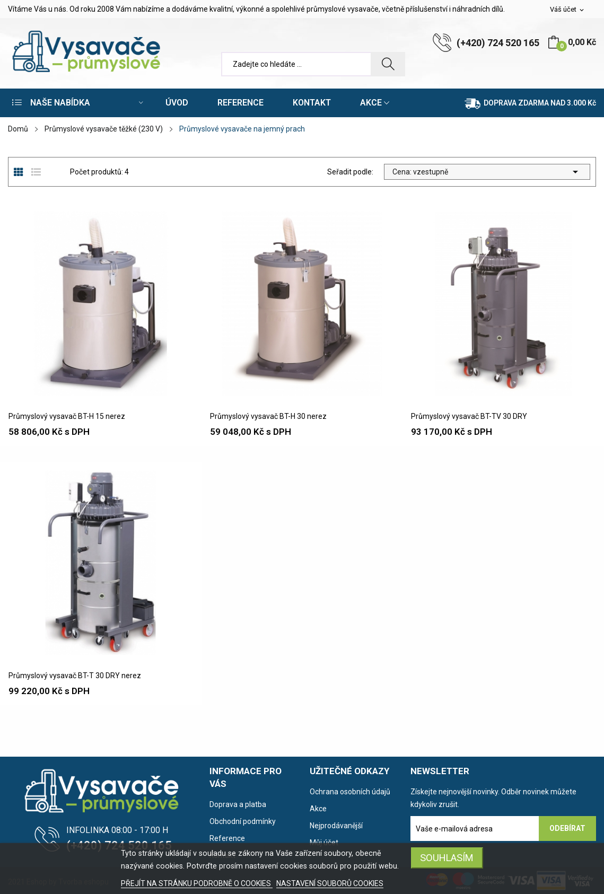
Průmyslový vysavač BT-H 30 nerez (268, 416)
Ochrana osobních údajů (350, 791)
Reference (227, 838)
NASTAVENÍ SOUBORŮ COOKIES (329, 883)
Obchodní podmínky (242, 821)
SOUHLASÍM (447, 857)
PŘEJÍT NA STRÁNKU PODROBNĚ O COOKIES (197, 883)
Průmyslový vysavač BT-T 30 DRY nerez (74, 675)
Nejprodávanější (336, 825)
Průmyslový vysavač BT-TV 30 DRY (469, 416)
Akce (318, 808)
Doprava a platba (237, 804)
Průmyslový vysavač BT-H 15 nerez (66, 416)
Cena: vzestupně (487, 171)
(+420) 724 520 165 (498, 42)
